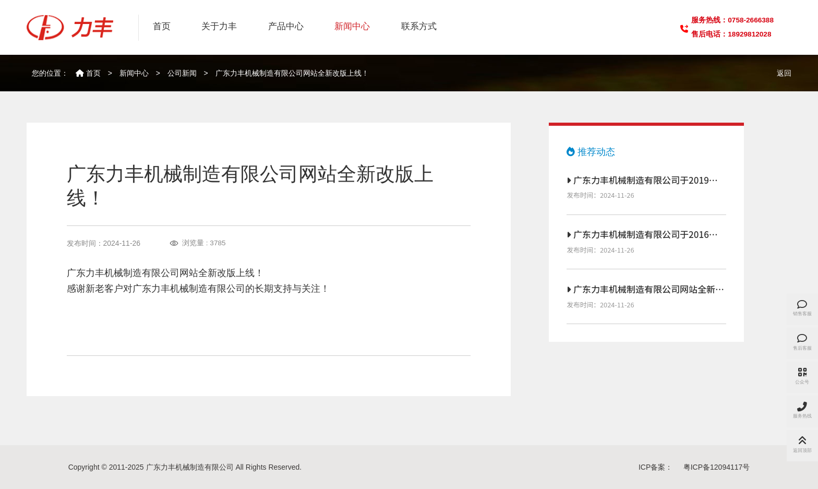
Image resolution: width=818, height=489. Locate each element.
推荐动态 (591, 152)
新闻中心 (352, 26)
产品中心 (286, 26)
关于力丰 (219, 26)
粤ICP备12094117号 (716, 467)
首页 (162, 26)
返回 (784, 73)
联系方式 (419, 26)
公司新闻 (182, 73)
